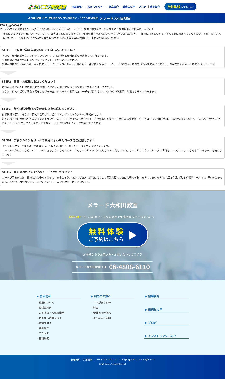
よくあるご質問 (102, 318)
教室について (46, 302)
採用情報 (87, 359)
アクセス (44, 333)
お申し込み (180, 6)
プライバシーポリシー (107, 359)
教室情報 (77, 6)
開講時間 (44, 338)
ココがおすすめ (102, 302)
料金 (95, 307)
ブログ (142, 6)
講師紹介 (155, 6)
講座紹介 (114, 6)
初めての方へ (95, 6)
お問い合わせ (128, 359)
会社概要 (75, 359)
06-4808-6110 (129, 266)
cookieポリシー (147, 359)
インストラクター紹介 (162, 336)
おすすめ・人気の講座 (51, 312)
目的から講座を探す (50, 318)
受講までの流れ (102, 312)
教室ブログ (45, 323)
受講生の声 (128, 6)
